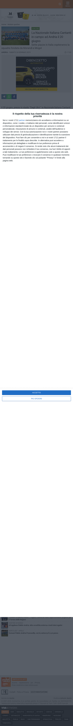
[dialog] (36, 363)
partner (22, 120)
